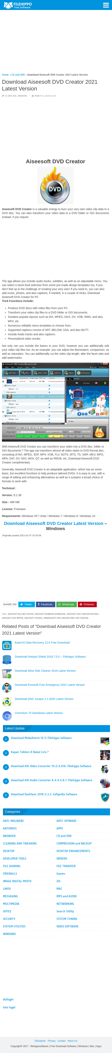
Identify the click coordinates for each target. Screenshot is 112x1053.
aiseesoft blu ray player (20, 614)
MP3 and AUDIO (66, 896)
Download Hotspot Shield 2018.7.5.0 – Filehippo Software (50, 656)
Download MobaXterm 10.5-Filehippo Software (41, 738)
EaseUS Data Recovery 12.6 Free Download (42, 642)
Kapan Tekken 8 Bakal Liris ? (30, 752)
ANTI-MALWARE (13, 821)
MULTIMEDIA (11, 904)
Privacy (51, 1041)
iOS (58, 881)
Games (60, 873)
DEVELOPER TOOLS (14, 858)
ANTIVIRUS (10, 828)
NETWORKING (65, 904)
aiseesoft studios (33, 618)
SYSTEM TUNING (66, 919)
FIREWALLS (10, 873)
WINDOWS (22, 96)
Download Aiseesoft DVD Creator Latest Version (53, 523)
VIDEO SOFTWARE (67, 926)
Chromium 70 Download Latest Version (39, 713)
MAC (59, 889)
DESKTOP (8, 851)
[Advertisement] (55, 43)
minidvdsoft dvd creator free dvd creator (66, 618)
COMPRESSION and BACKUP (73, 843)
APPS (59, 828)
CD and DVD (10, 96)
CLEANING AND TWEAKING (20, 843)
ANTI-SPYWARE (66, 821)
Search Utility (65, 911)
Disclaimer (40, 1041)
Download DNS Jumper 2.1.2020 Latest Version (44, 698)
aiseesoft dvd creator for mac (83, 614)
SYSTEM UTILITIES (14, 926)
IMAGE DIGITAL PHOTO (17, 881)
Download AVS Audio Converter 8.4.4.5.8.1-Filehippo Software (51, 780)
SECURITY (9, 919)
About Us (72, 1041)
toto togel (9, 1007)
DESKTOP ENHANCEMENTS (73, 851)
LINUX (7, 889)
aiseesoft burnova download (50, 614)
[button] (106, 5)
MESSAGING (10, 896)
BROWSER (9, 836)
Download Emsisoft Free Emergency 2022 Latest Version (50, 684)
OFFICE (7, 911)
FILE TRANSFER (66, 866)
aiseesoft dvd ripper (12, 618)
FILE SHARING (11, 866)
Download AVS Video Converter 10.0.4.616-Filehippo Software (51, 766)
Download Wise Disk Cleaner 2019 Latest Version (45, 670)
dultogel (8, 999)
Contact (61, 1041)
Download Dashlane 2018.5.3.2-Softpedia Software (44, 794)
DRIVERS (61, 858)
